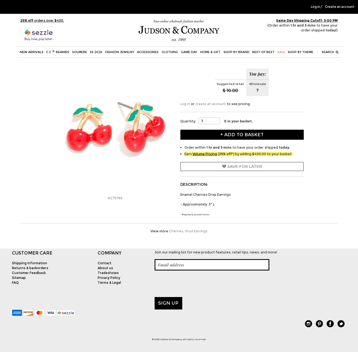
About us (105, 268)
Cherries (176, 231)
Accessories (148, 52)
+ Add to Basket (242, 134)
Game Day (189, 52)
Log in (315, 7)
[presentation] (196, 283)
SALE (281, 52)
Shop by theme (300, 52)
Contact (104, 263)
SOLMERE (79, 52)
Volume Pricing (205, 154)
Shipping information (29, 263)
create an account (210, 104)
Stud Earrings (196, 231)
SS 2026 (96, 52)
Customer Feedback (29, 273)
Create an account (339, 7)
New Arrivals (31, 52)
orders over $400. (42, 20)
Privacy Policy (109, 278)
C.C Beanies (57, 52)
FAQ (15, 283)
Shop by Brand (236, 52)
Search (330, 52)
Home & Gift (210, 52)
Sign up (168, 303)
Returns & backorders (30, 268)
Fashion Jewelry (119, 52)
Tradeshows (108, 273)
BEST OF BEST (263, 52)
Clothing (170, 52)
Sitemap (19, 278)
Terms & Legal (109, 283)
